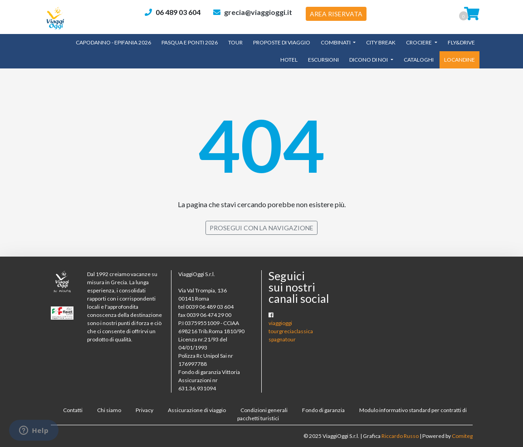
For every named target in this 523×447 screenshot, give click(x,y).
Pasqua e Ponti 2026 (189, 42)
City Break (381, 42)
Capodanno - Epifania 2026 (113, 42)
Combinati (336, 42)
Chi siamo (109, 410)
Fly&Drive (461, 42)
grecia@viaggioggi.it (258, 12)
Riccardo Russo (400, 435)
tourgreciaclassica (291, 331)
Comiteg (462, 435)
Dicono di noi (369, 59)
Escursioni (323, 59)
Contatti (73, 410)
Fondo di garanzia (323, 410)
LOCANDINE (459, 59)
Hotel (289, 59)
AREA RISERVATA (336, 14)
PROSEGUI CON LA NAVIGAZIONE (261, 228)
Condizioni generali (264, 410)
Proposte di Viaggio (281, 42)
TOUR (235, 42)
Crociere (419, 42)
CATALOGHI (419, 59)
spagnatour (282, 339)
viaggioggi (280, 323)
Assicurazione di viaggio (197, 410)
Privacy (144, 410)
